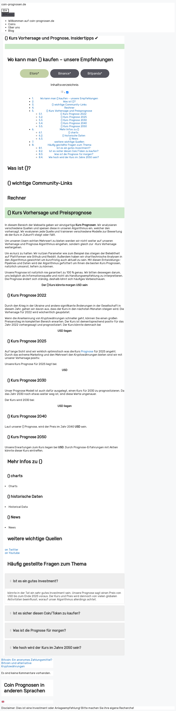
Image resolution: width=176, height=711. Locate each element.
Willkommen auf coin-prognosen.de (31, 21)
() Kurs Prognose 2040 (74, 123)
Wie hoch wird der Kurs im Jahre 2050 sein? (74, 157)
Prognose (87, 351)
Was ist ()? (69, 101)
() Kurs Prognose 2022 (73, 113)
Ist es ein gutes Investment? (73, 148)
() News (73, 138)
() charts (73, 132)
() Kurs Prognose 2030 (74, 120)
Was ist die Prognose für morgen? (73, 154)
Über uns (14, 27)
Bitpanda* (94, 73)
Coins (11, 24)
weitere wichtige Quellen (69, 141)
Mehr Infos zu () (69, 129)
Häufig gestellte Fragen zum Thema (69, 144)
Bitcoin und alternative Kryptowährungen (16, 664)
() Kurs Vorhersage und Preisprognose (69, 110)
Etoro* (34, 73)
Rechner (69, 107)
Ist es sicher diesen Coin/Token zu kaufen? (73, 151)
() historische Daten (73, 135)
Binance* (64, 73)
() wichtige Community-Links (69, 104)
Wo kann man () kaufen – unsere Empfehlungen (69, 98)
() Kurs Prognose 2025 (74, 117)
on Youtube (12, 553)
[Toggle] (67, 92)
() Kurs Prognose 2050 (74, 126)
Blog (11, 30)
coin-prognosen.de (13, 4)
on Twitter (11, 549)
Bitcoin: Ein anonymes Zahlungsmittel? (26, 659)
